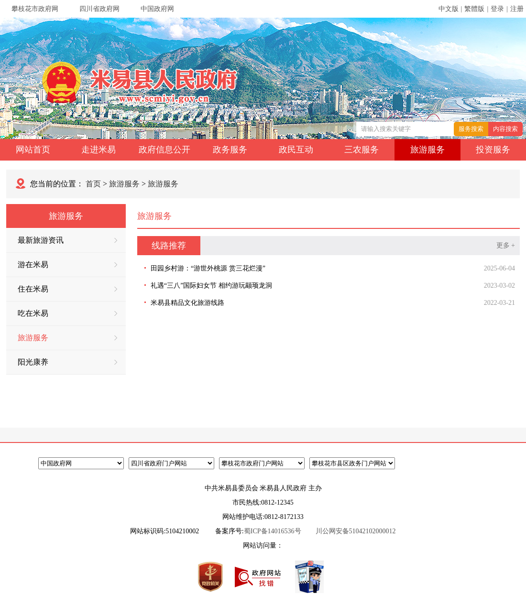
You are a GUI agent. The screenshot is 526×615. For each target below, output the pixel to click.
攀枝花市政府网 (34, 8)
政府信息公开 (164, 149)
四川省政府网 (99, 8)
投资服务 (493, 149)
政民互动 (296, 149)
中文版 (448, 8)
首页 (93, 184)
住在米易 (67, 289)
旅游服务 (427, 149)
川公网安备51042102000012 (356, 531)
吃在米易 (67, 313)
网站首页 (33, 149)
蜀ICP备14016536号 (272, 531)
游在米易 (67, 264)
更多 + (505, 245)
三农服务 (361, 149)
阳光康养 (67, 362)
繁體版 (474, 8)
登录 (497, 8)
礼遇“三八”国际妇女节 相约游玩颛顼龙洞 (211, 285)
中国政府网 (157, 8)
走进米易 (98, 149)
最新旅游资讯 (67, 240)
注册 (517, 8)
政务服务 (230, 149)
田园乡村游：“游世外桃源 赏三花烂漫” (208, 268)
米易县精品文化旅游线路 (187, 302)
